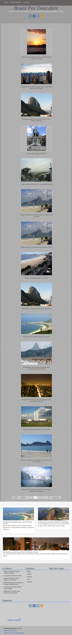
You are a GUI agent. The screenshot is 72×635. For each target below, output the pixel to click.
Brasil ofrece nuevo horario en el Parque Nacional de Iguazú (36, 490)
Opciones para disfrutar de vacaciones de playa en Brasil (36, 57)
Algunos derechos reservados (14, 633)
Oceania (29, 582)
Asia (28, 579)
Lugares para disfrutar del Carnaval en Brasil (36, 184)
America (29, 576)
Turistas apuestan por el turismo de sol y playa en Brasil (36, 120)
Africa (28, 571)
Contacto (26, 2)
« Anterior (23, 497)
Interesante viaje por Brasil (36, 153)
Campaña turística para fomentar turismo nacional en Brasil (36, 400)
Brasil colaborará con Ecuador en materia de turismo (36, 215)
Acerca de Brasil (15, 2)
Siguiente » (56, 497)
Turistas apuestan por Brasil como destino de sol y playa (36, 461)
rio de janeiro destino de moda (12, 575)
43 (49, 497)
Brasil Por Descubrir (36, 8)
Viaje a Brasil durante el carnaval (36, 278)
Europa (29, 574)
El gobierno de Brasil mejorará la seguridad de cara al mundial (36, 87)
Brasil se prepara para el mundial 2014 (36, 429)
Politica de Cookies (10, 630)
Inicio (6, 2)
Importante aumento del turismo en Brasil (36, 308)
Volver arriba (14, 620)
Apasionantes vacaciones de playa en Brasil (36, 247)
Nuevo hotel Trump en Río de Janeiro (36, 336)
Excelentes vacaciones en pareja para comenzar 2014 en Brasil (36, 368)
